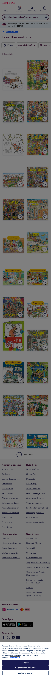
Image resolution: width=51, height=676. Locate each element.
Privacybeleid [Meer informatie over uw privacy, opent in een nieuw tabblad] (15, 658)
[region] (25, 659)
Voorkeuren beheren (25, 673)
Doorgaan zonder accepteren (25, 668)
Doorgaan (25, 662)
